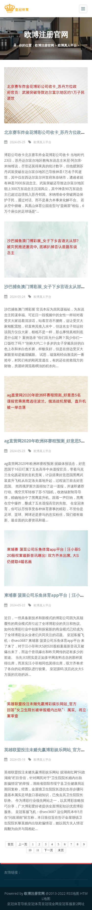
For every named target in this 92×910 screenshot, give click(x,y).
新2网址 (78, 903)
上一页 (22, 844)
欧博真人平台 (67, 45)
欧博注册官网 (44, 45)
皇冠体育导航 (17, 903)
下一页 (48, 850)
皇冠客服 (65, 903)
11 (37, 850)
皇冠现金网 (50, 903)
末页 (61, 850)
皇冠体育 (34, 903)
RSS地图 (72, 893)
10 (29, 850)
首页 (10, 844)
